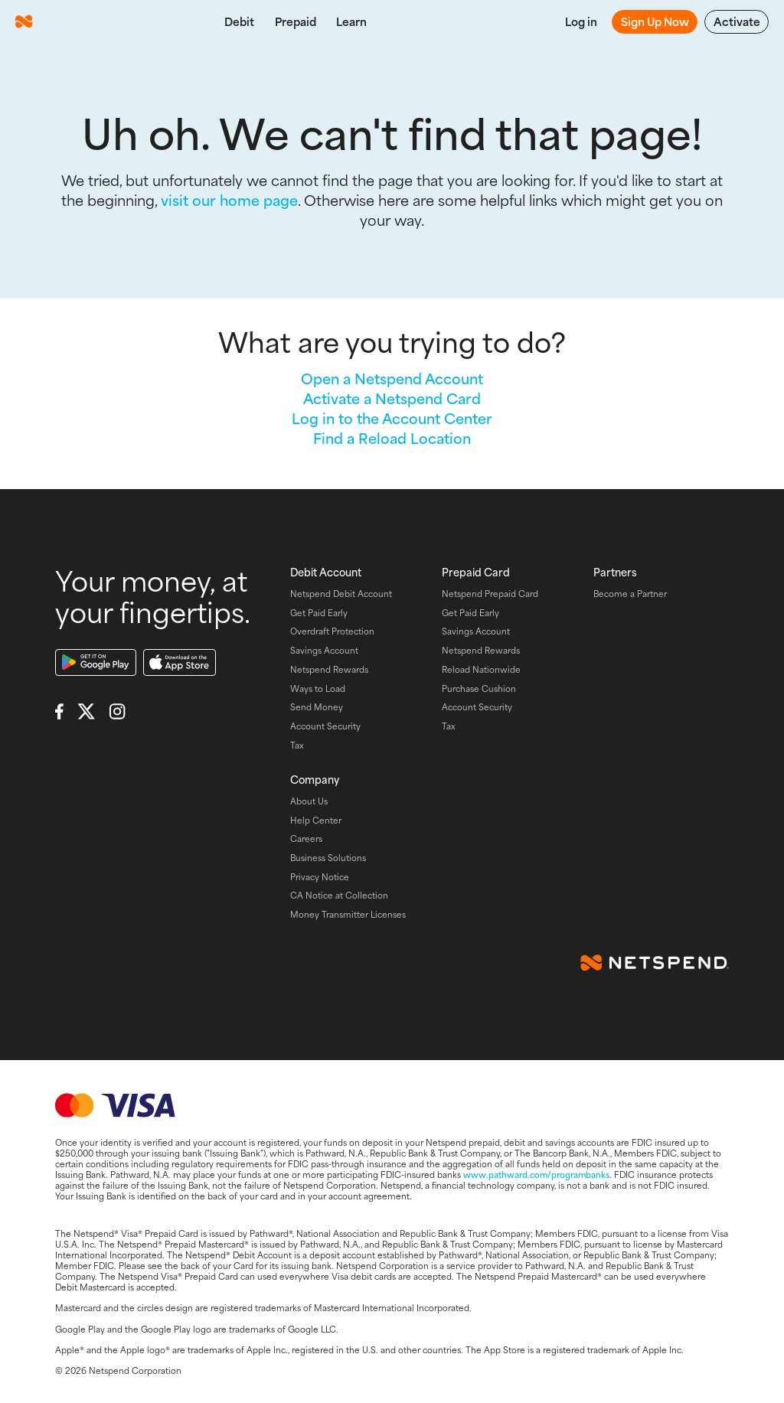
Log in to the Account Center (392, 418)
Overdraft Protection (332, 630)
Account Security (325, 725)
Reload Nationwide (481, 669)
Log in (581, 21)
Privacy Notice (319, 876)
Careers (306, 838)
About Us (309, 800)
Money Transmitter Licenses (348, 914)
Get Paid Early (319, 612)
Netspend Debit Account (341, 593)
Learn (351, 21)
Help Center (315, 819)
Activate (737, 21)
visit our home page (229, 200)
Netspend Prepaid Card (490, 593)
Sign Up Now (655, 21)
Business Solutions (328, 857)
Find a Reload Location (392, 438)
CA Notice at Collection (339, 894)
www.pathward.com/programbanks (536, 1174)
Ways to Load (317, 688)
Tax (297, 744)
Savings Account (324, 649)
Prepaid (295, 21)
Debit (239, 21)
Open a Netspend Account (392, 378)
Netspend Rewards (329, 669)
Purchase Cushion (479, 688)
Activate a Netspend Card (392, 398)
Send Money (316, 706)
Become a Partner (630, 593)
